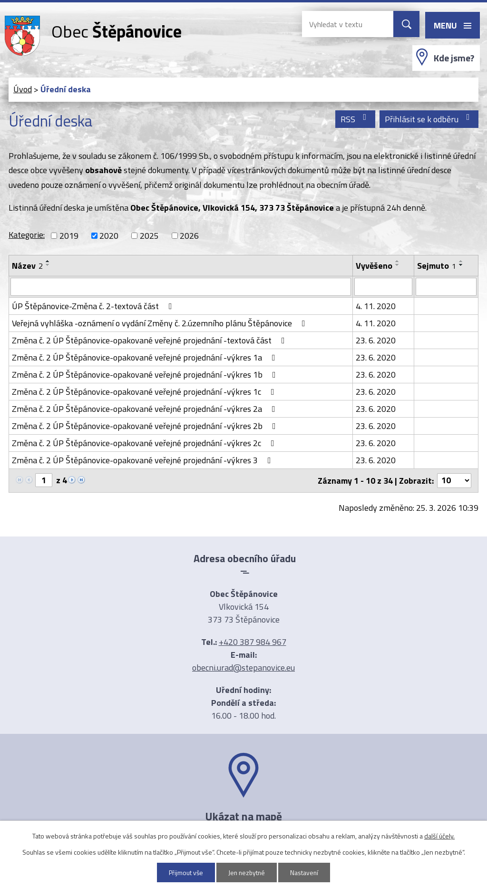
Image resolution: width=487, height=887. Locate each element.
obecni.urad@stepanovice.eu (243, 667)
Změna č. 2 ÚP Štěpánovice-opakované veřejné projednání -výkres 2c (145, 443)
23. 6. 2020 (376, 340)
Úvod (22, 89)
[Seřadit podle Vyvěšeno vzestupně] (397, 261)
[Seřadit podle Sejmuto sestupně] (461, 265)
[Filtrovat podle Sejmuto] (446, 287)
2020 (108, 235)
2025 (149, 235)
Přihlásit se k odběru (429, 119)
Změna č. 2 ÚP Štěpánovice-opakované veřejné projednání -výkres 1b (146, 374)
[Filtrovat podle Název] (180, 287)
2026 (189, 235)
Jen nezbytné (247, 872)
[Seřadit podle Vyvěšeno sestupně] (397, 265)
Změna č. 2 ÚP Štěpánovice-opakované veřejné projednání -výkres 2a (145, 408)
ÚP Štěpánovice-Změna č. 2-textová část (94, 306)
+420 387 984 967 (252, 641)
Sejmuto (436, 265)
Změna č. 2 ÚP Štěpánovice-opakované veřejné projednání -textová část (150, 340)
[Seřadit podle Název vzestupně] (48, 261)
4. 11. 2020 (376, 306)
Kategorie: (27, 234)
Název (27, 265)
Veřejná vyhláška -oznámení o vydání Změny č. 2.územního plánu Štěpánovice (160, 323)
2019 (68, 235)
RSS (355, 119)
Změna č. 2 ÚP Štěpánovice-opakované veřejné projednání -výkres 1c (145, 391)
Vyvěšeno (374, 265)
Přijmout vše (185, 872)
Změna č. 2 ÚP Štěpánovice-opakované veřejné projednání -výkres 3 (143, 460)
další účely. (439, 836)
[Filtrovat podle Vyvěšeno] (383, 287)
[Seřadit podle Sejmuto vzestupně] (461, 261)
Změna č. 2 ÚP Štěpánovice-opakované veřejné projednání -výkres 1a (145, 357)
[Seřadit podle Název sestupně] (48, 265)
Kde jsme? (454, 58)
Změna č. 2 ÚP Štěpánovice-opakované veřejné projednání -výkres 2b (146, 425)
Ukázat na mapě (243, 816)
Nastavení (306, 872)
